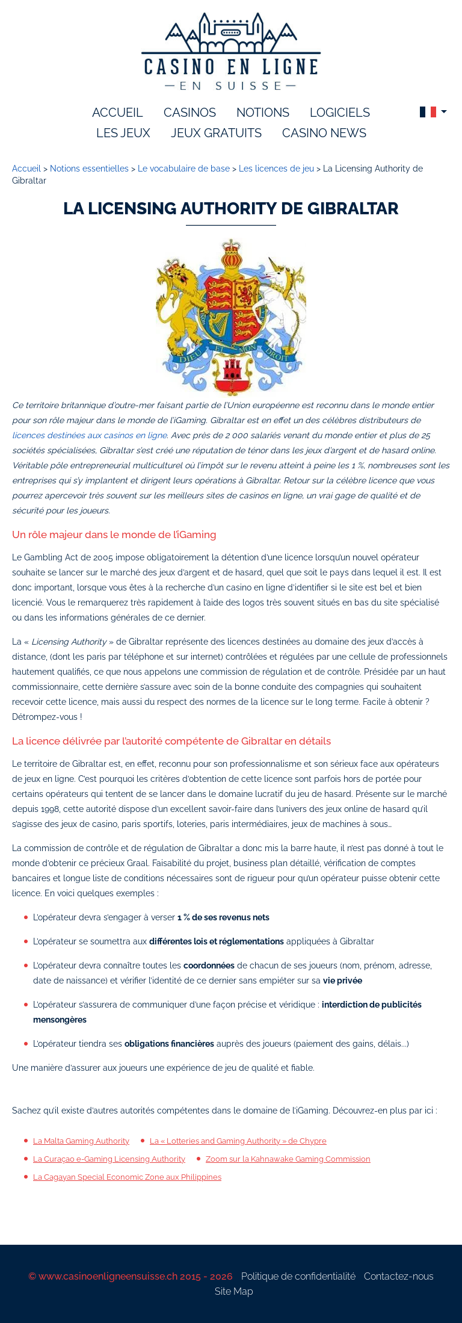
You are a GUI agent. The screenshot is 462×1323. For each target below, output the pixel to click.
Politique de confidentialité (298, 1276)
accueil (117, 112)
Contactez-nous (399, 1276)
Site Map (234, 1291)
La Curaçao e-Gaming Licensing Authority (109, 1158)
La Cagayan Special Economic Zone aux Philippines (127, 1177)
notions (262, 112)
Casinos (190, 112)
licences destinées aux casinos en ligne (89, 435)
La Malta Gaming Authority (81, 1140)
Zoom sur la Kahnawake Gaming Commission (288, 1158)
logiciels (340, 112)
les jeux (123, 133)
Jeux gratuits (216, 133)
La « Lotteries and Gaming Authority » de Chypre (238, 1140)
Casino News (324, 133)
